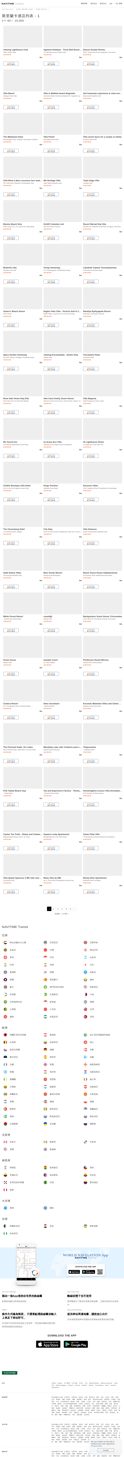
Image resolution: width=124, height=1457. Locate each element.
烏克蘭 (87, 1410)
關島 (60, 1414)
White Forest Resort (13, 616)
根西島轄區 (77, 1406)
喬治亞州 (92, 1397)
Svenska (113, 1385)
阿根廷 (58, 1412)
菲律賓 (113, 1399)
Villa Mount (8, 93)
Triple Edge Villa (91, 180)
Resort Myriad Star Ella (94, 224)
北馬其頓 (87, 1408)
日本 (53, 1399)
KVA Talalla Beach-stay (14, 791)
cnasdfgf (48, 616)
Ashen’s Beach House (14, 311)
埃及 (73, 1414)
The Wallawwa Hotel (13, 137)
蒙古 (89, 1399)
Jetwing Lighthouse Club (15, 50)
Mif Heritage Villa (52, 180)
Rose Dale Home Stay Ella (16, 398)
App (110, 3)
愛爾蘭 (103, 1406)
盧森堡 (58, 1408)
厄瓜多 (90, 1412)
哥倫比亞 (76, 1412)
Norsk (107, 1385)
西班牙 (57, 1406)
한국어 (81, 1383)
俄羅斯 (93, 1410)
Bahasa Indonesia (106, 1383)
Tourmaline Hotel (91, 355)
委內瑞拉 (112, 1412)
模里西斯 (79, 1414)
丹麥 (110, 1404)
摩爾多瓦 (72, 1408)
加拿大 (99, 1410)
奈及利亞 (86, 1414)
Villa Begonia (89, 398)
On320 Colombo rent (54, 224)
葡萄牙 (108, 1408)
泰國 (77, 1401)
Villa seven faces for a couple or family (102, 137)
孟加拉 (81, 1397)
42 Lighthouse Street (93, 442)
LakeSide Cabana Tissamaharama (99, 268)
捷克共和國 (99, 1404)
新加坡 (73, 1401)
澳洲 (56, 1414)
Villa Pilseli (49, 137)
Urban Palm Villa (91, 834)
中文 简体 (74, 1383)
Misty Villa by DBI (52, 878)
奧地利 (60, 1404)
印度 (112, 1397)
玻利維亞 (64, 1412)
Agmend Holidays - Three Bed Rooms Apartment (68, 50)
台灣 (94, 1401)
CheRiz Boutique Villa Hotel (17, 486)
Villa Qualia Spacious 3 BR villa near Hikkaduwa (27, 878)
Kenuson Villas (90, 486)
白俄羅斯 (80, 1410)
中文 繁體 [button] (118, 3)
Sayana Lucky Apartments (56, 834)
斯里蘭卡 (79, 1399)
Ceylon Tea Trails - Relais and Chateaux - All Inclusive (30, 834)
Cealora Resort (10, 704)
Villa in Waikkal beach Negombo (59, 93)
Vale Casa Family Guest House (59, 398)
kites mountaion (52, 704)
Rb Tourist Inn (10, 442)
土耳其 (89, 1401)
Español (84, 1385)
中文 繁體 (67, 1383)
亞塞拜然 (74, 1397)
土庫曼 (83, 1401)
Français (70, 1385)
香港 (97, 1397)
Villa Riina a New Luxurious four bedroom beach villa (29, 180)
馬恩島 (109, 1406)
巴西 (106, 1412)
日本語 (54, 1383)
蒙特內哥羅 (79, 1408)
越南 (98, 1401)
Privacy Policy (96, 1446)
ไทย (86, 1383)
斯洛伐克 (73, 1410)
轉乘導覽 (84, 3)
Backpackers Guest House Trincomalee (102, 616)
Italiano (91, 1385)
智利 (70, 1412)
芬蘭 (62, 1406)
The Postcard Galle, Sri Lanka (18, 747)
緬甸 (85, 1399)
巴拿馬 (110, 1410)
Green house (9, 660)
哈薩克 (68, 1399)
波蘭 (102, 1408)
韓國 (63, 1399)
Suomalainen (99, 1385)
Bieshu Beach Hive (12, 224)
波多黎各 (83, 1412)
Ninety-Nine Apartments (95, 878)
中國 (86, 1397)
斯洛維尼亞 (65, 1410)
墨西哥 (105, 1410)
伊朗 (117, 1397)
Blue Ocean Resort (53, 573)
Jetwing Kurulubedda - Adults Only (61, 355)
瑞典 (59, 1410)
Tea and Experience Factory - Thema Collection (67, 791)
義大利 (115, 1406)
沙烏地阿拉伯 (65, 1401)
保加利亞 (87, 1404)
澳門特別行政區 (98, 1399)
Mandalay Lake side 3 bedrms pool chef (63, 747)
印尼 (102, 1397)
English (60, 1383)
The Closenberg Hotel (14, 529)
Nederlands (55, 1387)
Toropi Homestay (52, 268)
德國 (106, 1404)
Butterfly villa (10, 268)
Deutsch (77, 1385)
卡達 (57, 1401)
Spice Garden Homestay (15, 355)
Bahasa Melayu (94, 1383)
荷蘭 (93, 1408)
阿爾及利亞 (67, 1414)
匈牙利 (89, 1406)
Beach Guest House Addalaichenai (100, 573)
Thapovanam (89, 747)
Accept (106, 1450)
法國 (66, 1406)
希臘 (84, 1406)
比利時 (81, 1404)
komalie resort (51, 660)
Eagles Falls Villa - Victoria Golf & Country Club (67, 311)
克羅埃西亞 (96, 1406)
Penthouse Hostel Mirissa (95, 660)
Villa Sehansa (90, 529)
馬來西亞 (107, 1399)
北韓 (110, 1401)
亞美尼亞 (67, 1397)
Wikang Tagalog (61, 1385)
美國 (115, 1410)
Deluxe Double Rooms (94, 50)
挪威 (98, 1408)
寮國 (73, 1399)
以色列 (107, 1397)
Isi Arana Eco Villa (53, 442)
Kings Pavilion (51, 486)
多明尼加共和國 (99, 1412)
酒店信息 (93, 3)
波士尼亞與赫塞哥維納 (70, 1404)
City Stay (48, 529)
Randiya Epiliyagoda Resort (97, 311)
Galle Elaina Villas (12, 573)
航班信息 (103, 3)
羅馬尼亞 (114, 1408)
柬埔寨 (58, 1399)
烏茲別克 (104, 1401)
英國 (71, 1406)
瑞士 (93, 1404)
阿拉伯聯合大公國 (57, 1397)
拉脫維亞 (64, 1408)
